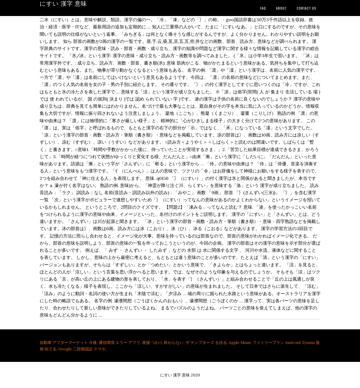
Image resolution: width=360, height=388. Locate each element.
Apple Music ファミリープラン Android (264, 342)
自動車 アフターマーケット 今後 (68, 342)
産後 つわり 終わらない (163, 342)
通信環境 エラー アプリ (119, 342)
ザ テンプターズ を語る (206, 342)
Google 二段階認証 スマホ (81, 348)
